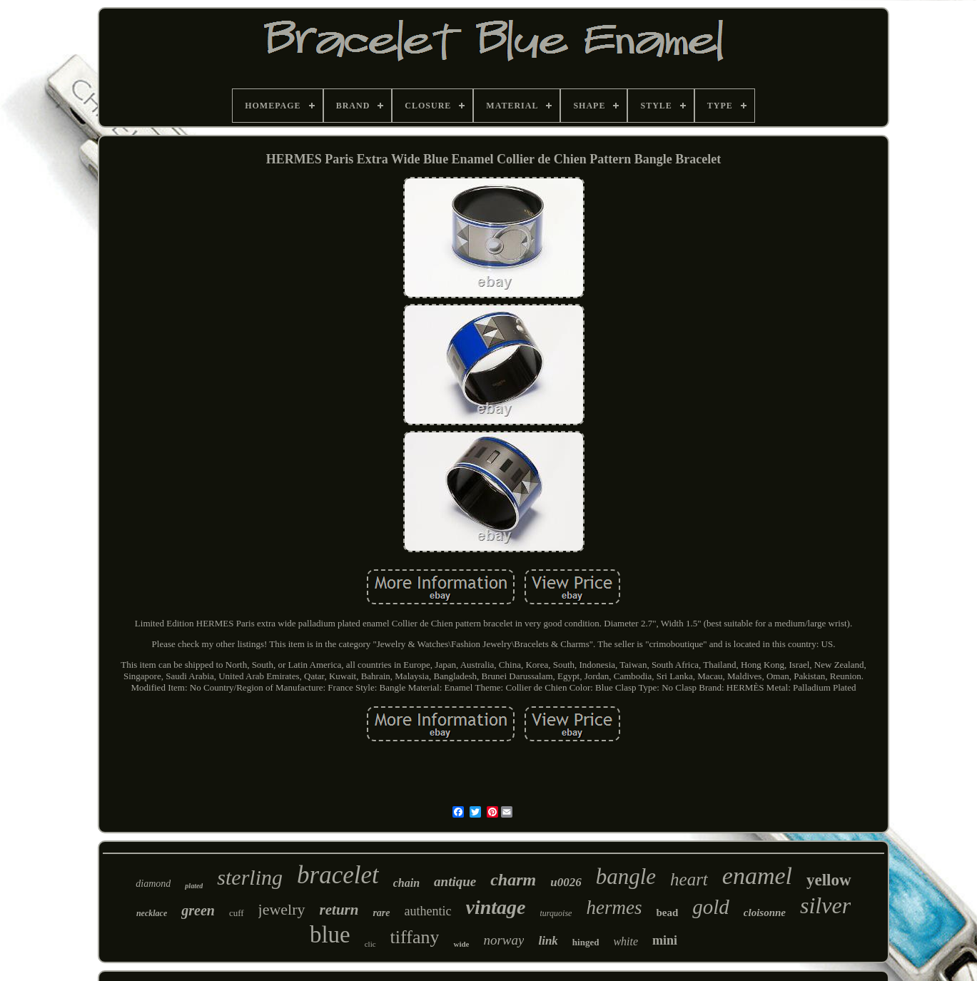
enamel (757, 876)
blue (330, 934)
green (198, 910)
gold (710, 906)
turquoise (556, 913)
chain (406, 883)
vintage (496, 907)
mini (664, 940)
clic (370, 944)
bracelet (338, 875)
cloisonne (765, 912)
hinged (585, 942)
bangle (626, 876)
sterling (250, 877)
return (339, 909)
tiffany (415, 937)
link (547, 940)
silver (825, 905)
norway (503, 939)
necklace (151, 913)
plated (194, 886)
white (625, 941)
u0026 (565, 882)
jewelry (281, 909)
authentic (428, 911)
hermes (614, 907)
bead (667, 912)
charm (513, 879)
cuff (236, 913)
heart (689, 879)
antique (455, 881)
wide (461, 944)
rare (381, 913)
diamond (153, 883)
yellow (828, 880)
